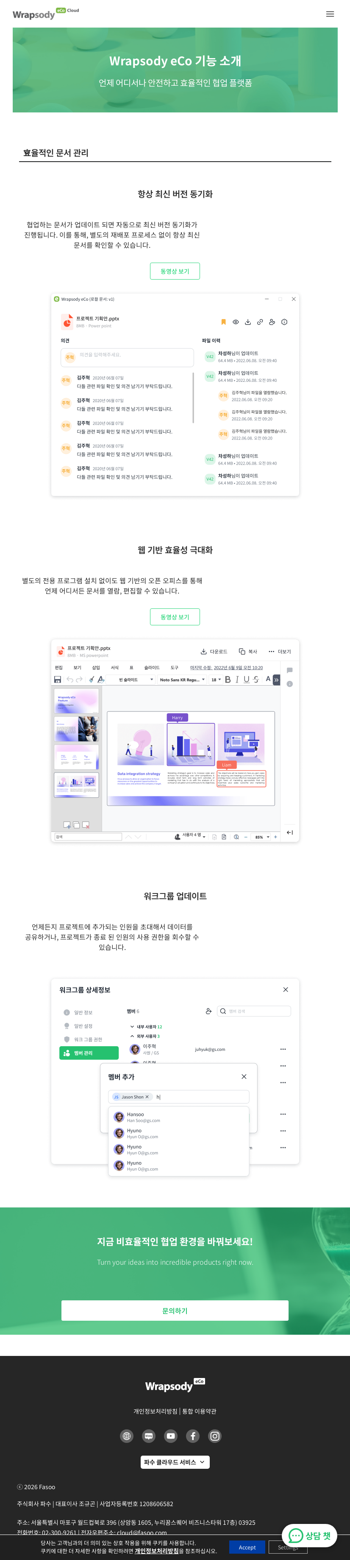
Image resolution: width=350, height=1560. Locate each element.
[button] (330, 13)
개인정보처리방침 (148, 1550)
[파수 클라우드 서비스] (175, 1462)
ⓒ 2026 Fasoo (36, 1486)
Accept (242, 1547)
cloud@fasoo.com (142, 1532)
